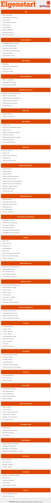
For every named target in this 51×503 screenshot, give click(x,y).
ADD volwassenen (6, 25)
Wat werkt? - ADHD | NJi (8, 211)
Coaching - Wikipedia (7, 333)
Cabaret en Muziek (7, 289)
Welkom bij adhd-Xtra (7, 398)
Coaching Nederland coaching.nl (9, 336)
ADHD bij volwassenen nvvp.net (9, 95)
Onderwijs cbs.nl (6, 477)
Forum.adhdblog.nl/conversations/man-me (11, 50)
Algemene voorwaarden (33, 501)
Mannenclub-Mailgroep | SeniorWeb (10, 315)
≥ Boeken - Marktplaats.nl (8, 258)
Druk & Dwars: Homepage (8, 432)
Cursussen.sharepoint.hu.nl (8, 375)
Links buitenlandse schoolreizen (9, 274)
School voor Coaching (7, 341)
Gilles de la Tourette (7, 407)
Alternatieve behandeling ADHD (9, 45)
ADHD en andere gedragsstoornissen (10, 66)
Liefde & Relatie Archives (8, 139)
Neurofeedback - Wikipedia (8, 225)
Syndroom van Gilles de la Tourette (10, 416)
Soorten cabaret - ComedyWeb (9, 297)
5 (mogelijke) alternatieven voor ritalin (11, 43)
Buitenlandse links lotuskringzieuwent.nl (11, 266)
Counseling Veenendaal (7, 362)
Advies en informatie (7, 459)
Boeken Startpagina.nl (7, 248)
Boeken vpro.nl (6, 250)
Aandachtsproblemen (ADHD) (9, 388)
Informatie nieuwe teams (8, 191)
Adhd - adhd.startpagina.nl (8, 391)
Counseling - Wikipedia (7, 359)
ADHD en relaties (6, 124)
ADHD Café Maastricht (8, 114)
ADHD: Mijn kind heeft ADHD (9, 82)
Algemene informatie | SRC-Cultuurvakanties (12, 183)
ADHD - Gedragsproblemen (8, 79)
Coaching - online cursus (8, 331)
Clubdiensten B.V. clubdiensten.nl (10, 310)
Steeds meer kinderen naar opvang (10, 493)
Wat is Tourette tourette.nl (8, 419)
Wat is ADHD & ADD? (7, 209)
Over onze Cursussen (7, 377)
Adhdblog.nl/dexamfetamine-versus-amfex (11, 137)
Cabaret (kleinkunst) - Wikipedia (9, 287)
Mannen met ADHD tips (8, 29)
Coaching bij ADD (6, 27)
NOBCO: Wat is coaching (8, 338)
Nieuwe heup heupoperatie (8, 393)
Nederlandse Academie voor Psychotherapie (12, 367)
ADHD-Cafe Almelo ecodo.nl (9, 116)
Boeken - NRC (6, 241)
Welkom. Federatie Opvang (8, 496)
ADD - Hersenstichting (7, 15)
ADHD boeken (6, 64)
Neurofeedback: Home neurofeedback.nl (11, 232)
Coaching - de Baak (7, 329)
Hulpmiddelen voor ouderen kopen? (10, 448)
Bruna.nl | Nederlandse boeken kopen (10, 255)
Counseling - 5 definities (8, 357)
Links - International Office (8, 271)
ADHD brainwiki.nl (7, 427)
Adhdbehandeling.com (7, 206)
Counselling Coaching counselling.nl (10, 364)
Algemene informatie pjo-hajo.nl (9, 178)
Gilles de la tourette (7, 409)
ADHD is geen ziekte (7, 69)
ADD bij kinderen (6, 20)
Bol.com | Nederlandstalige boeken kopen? (11, 253)
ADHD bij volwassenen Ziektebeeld (10, 100)
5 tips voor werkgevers (7, 150)
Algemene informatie (7, 168)
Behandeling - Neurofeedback (9, 220)
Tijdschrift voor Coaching (8, 346)
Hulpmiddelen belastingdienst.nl (9, 446)
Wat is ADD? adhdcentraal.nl (9, 34)
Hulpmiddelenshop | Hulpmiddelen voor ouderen (13, 451)
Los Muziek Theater (7, 294)
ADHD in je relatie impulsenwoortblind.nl (11, 132)
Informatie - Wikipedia (7, 466)
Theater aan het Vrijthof (8, 299)
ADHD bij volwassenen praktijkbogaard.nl (11, 98)
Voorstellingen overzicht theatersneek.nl (11, 302)
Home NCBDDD (6, 435)
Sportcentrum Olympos (7, 380)
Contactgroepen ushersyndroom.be (10, 313)
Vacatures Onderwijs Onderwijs (9, 485)
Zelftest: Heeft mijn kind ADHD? (10, 84)
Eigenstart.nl (18, 501)
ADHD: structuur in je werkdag (9, 160)
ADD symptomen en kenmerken (9, 22)
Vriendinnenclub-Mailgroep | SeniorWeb (11, 318)
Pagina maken (24, 501)
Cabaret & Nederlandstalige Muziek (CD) (11, 284)
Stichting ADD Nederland (8, 32)
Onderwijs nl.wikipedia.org (8, 480)
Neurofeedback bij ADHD (8, 227)
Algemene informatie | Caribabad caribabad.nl (12, 181)
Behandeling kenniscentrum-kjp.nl (10, 204)
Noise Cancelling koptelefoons (9, 142)
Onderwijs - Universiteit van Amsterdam (11, 475)
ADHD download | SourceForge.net (10, 430)
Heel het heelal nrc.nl (7, 461)
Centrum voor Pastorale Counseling (10, 354)
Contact (40, 501)
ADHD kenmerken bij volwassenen (10, 103)
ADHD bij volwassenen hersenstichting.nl (11, 93)
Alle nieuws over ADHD (8, 71)
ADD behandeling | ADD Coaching (10, 17)
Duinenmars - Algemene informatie (10, 186)
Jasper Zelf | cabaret (7, 292)
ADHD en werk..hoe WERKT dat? (10, 155)
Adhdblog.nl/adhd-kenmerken (9, 188)
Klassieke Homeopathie (8, 53)
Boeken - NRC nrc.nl (7, 243)
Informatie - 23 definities (8, 464)
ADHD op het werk (7, 158)
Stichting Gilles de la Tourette (9, 414)
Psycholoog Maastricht (7, 105)
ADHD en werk (6, 153)
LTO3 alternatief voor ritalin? (9, 55)
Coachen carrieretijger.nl (8, 326)
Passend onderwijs (6, 482)
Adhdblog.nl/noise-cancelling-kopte (10, 222)
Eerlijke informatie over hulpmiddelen (10, 443)
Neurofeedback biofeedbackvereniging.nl (11, 230)
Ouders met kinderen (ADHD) (9, 396)
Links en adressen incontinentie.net (10, 276)
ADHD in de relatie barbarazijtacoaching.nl (12, 127)
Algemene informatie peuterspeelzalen (11, 176)
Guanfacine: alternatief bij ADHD (10, 48)
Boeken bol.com (6, 245)
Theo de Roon (5, 343)
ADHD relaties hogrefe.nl (8, 134)
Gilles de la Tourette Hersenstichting (10, 412)
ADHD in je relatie (7, 129)
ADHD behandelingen (7, 199)
